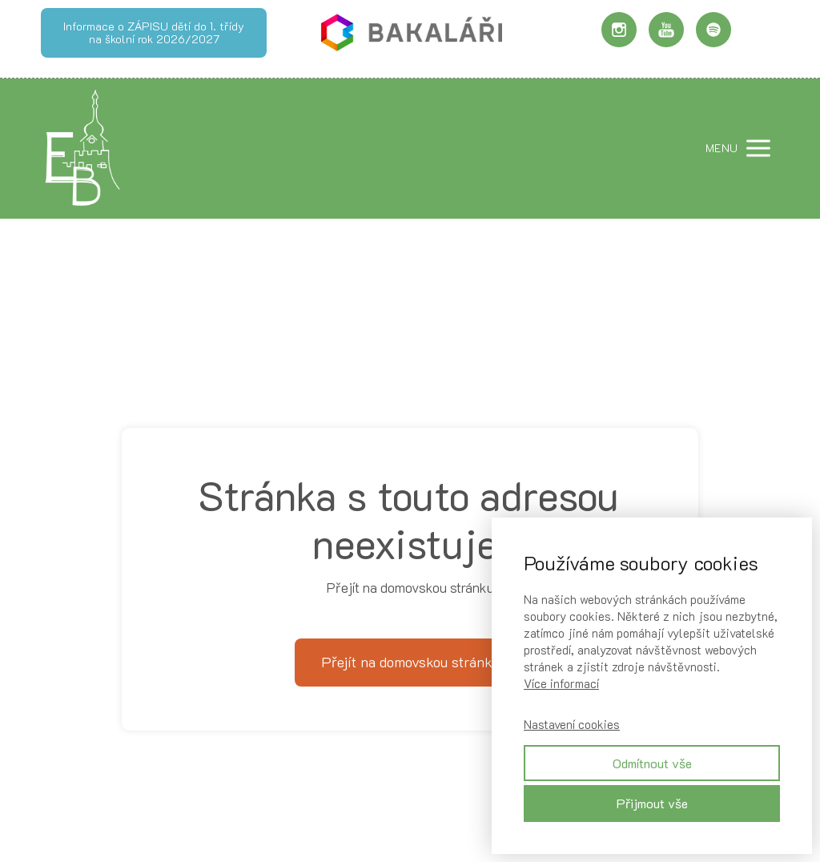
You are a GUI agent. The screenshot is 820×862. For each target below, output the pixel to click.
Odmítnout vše (652, 763)
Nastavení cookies (572, 724)
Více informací (561, 683)
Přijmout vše (652, 803)
